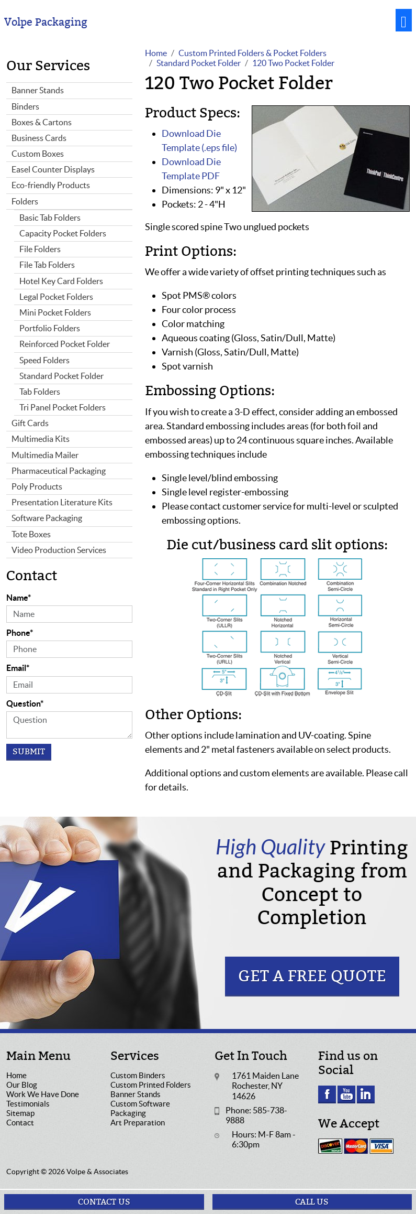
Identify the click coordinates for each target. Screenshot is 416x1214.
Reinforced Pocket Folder (64, 344)
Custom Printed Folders (150, 1084)
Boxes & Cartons (42, 122)
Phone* (19, 632)
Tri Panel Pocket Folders (62, 407)
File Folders (40, 249)
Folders (25, 201)
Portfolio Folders (49, 328)
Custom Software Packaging (140, 1108)
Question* (24, 703)
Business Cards (39, 138)
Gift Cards (30, 423)
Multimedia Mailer (45, 455)
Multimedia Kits (41, 438)
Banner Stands (38, 90)
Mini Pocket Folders (55, 312)
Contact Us (104, 1202)
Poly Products (37, 486)
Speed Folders (44, 360)
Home (16, 1075)
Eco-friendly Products (51, 185)
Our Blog (21, 1084)
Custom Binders (137, 1075)
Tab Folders (39, 391)
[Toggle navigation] (404, 20)
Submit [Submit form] (29, 751)
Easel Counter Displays (53, 169)
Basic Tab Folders (50, 217)
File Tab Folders (47, 264)
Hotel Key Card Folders (61, 281)
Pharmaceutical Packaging (59, 470)
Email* (17, 668)
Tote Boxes (31, 534)
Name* (18, 597)
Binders (25, 106)
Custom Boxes (38, 153)
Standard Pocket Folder (61, 376)
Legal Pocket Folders (56, 296)
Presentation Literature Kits (62, 502)
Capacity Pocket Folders (62, 233)
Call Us (312, 1202)
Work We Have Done (42, 1094)
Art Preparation (137, 1122)
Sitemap (20, 1113)
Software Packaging (47, 518)
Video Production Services (59, 550)
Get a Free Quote (312, 976)
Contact (20, 1122)
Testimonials (28, 1103)
